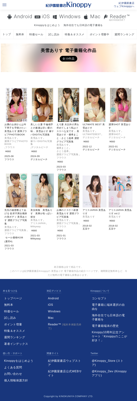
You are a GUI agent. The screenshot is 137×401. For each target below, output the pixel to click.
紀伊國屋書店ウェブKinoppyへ (124, 5)
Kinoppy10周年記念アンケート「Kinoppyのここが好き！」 (109, 336)
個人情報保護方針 (16, 380)
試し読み (54, 34)
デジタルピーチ (39, 147)
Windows (70, 16)
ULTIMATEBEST (92, 134)
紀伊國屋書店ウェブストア (64, 362)
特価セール (36, 34)
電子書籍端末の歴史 (105, 325)
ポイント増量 (13, 324)
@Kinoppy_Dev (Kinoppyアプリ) (109, 373)
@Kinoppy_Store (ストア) (107, 362)
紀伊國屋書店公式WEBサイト (65, 373)
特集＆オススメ (74, 34)
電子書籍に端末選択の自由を (108, 306)
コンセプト (99, 298)
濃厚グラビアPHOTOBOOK (16, 142)
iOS (46, 16)
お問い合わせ (13, 373)
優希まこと (63, 148)
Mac (95, 16)
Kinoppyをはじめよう (47, 25)
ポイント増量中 (99, 34)
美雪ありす (10, 138)
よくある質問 (13, 367)
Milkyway (36, 226)
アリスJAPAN (38, 223)
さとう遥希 (63, 151)
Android (23, 16)
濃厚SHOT (114, 134)
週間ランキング (124, 34)
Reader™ (116, 17)
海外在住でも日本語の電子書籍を (83, 25)
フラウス (10, 147)
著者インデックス (16, 343)
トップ (6, 34)
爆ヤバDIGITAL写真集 (41, 142)
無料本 (20, 34)
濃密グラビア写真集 (67, 154)
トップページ (13, 298)
